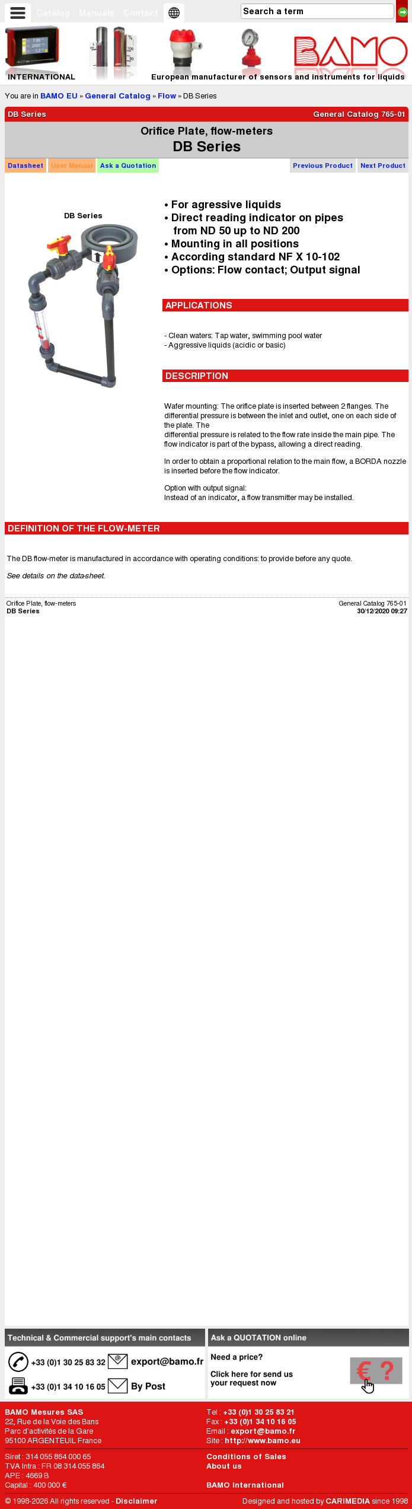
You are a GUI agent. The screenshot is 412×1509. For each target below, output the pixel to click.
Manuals (96, 13)
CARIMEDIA (347, 1501)
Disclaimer (137, 1501)
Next (382, 165)
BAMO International (245, 1485)
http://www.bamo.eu (263, 1440)
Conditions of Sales (246, 1456)
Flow (167, 95)
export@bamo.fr (263, 1431)
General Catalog (118, 95)
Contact (140, 13)
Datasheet (25, 165)
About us (224, 1466)
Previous (323, 165)
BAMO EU (59, 95)
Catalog (53, 13)
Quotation (128, 165)
